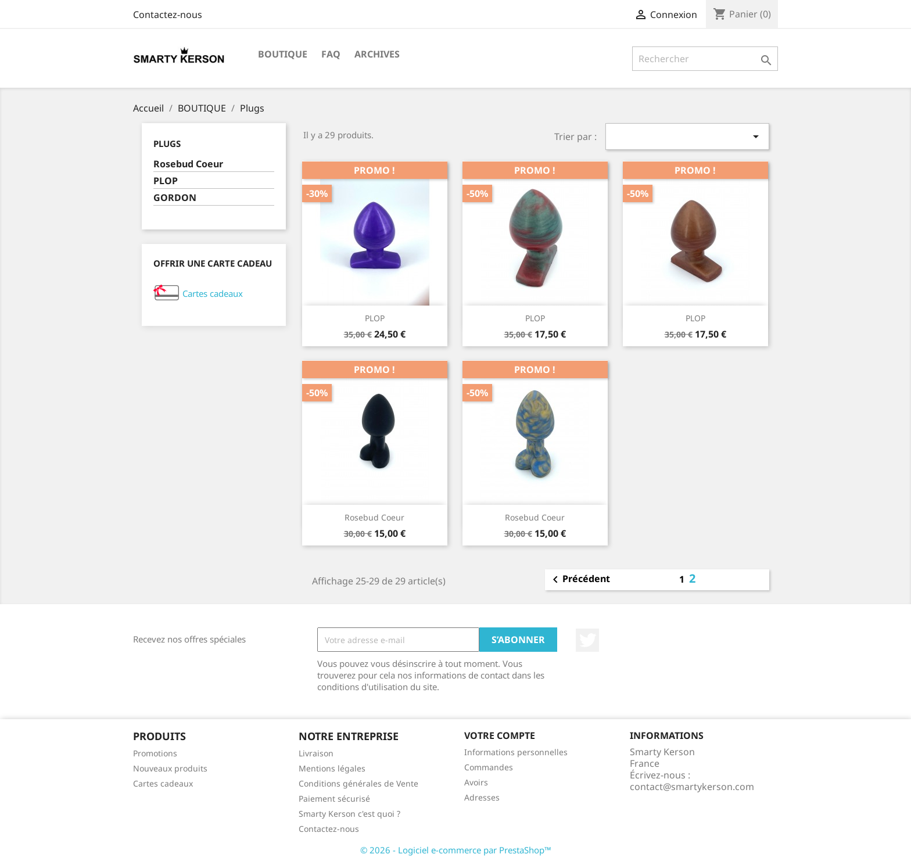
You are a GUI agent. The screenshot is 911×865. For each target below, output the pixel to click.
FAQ (330, 54)
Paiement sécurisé (334, 798)
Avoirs (476, 782)
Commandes (488, 767)
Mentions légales (332, 768)
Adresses (482, 797)
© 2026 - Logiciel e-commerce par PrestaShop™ (455, 850)
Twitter (587, 640)
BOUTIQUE (282, 54)
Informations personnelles (516, 752)
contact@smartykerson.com (692, 786)
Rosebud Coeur (188, 164)
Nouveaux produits (170, 768)
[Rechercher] (705, 58)
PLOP (165, 181)
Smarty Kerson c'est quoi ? (349, 813)
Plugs (167, 143)
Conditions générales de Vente (358, 783)
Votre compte (499, 735)
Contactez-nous (167, 14)
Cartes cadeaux (212, 293)
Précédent (579, 580)
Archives (377, 54)
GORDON (174, 198)
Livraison (316, 753)
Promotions (155, 753)
